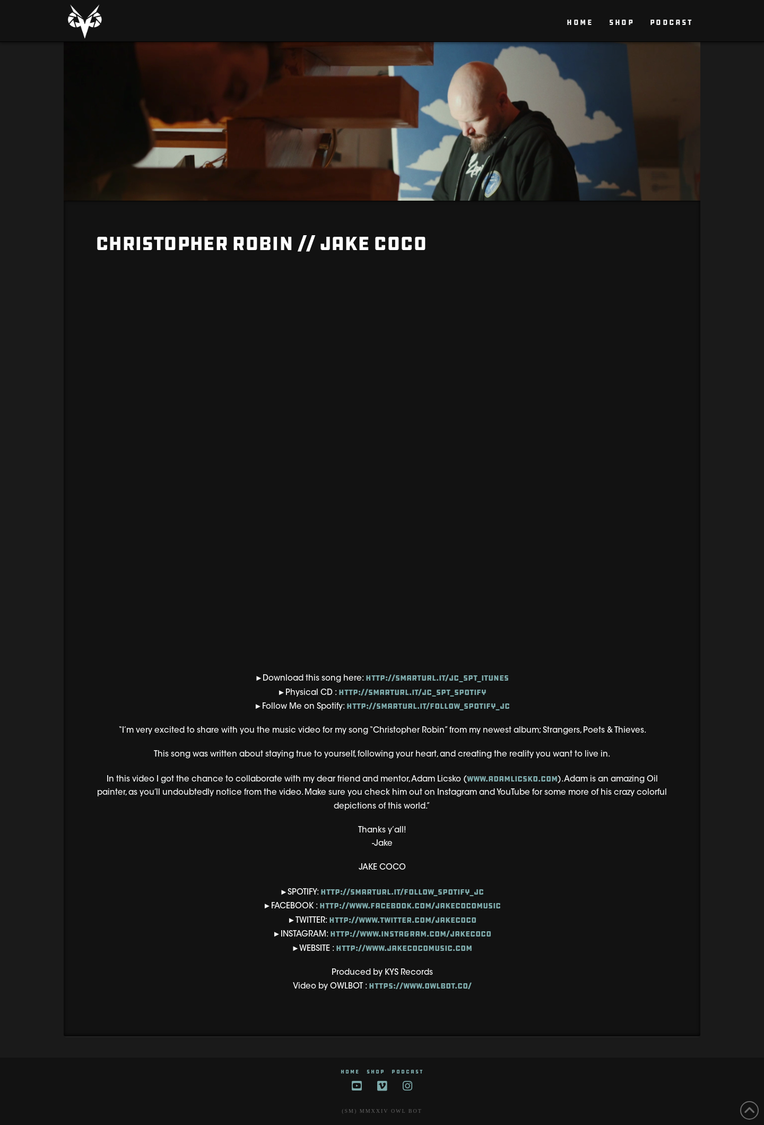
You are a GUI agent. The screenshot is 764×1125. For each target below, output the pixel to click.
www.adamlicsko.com (512, 779)
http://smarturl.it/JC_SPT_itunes (437, 678)
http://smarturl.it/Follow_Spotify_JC (428, 706)
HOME (350, 1071)
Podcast (407, 1071)
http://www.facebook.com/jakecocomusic (410, 905)
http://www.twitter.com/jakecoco (402, 920)
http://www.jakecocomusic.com (404, 948)
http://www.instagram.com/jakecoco (410, 934)
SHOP (376, 1071)
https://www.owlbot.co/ (420, 986)
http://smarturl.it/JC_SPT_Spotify (412, 692)
